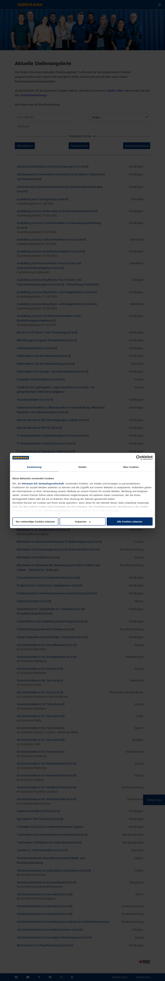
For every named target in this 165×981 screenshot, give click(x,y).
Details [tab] (82, 467)
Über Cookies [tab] (131, 467)
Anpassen (82, 521)
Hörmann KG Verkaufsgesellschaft (43, 483)
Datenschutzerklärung (57, 510)
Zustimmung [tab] (34, 467)
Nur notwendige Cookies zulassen (35, 521)
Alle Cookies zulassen (129, 521)
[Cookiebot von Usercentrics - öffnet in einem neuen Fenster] (138, 457)
